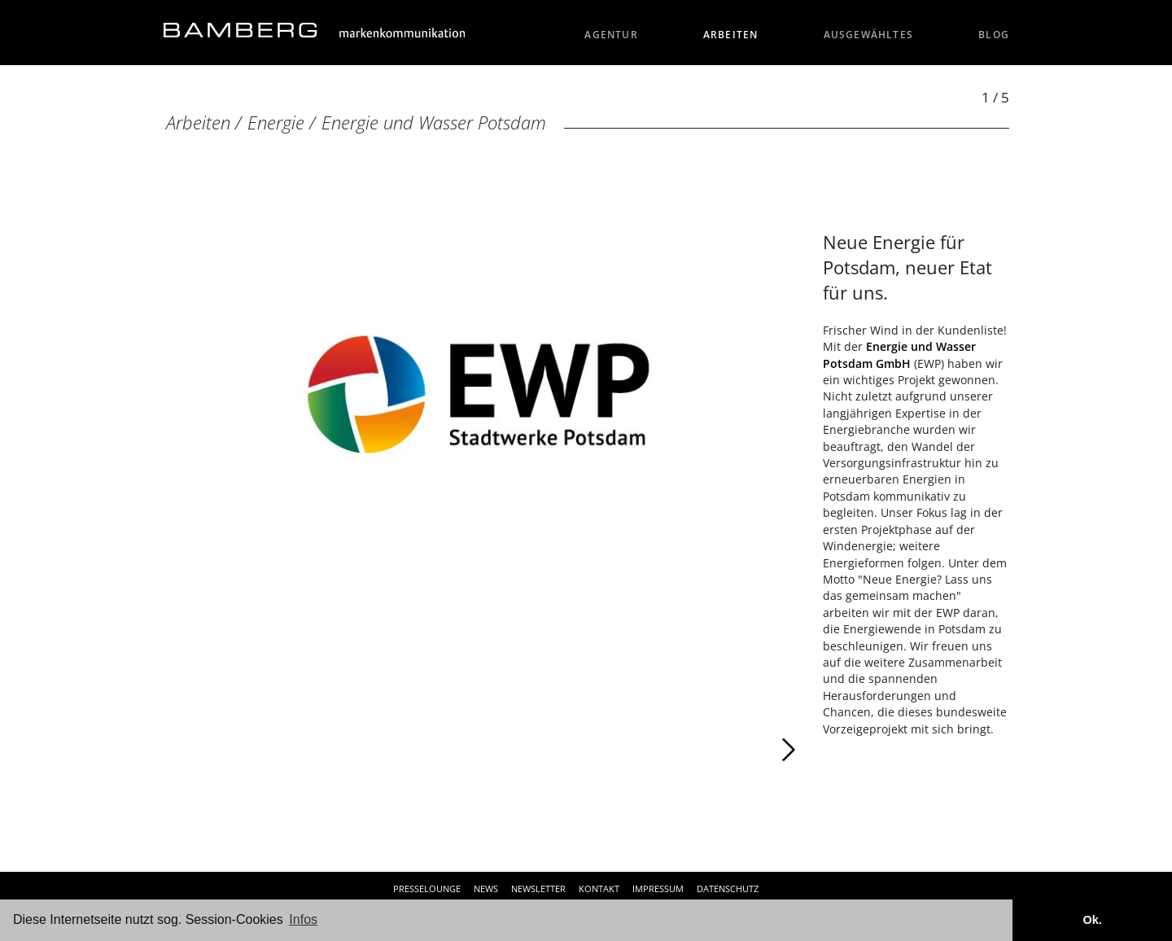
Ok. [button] (1091, 919)
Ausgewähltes (869, 35)
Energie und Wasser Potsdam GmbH (899, 354)
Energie (275, 122)
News (486, 888)
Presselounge (427, 888)
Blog (993, 35)
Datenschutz (728, 888)
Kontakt (599, 888)
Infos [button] (303, 919)
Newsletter (538, 888)
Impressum (658, 888)
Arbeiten (731, 35)
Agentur (611, 35)
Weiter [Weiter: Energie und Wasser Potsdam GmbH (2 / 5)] (639, 749)
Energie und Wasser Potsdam (433, 122)
